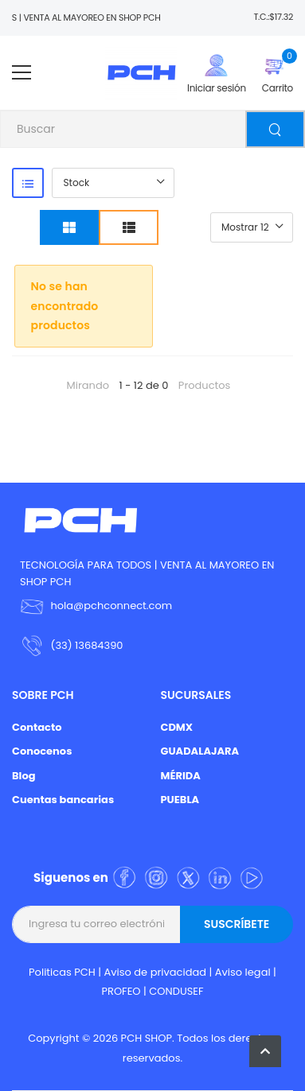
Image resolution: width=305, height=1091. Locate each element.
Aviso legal (243, 972)
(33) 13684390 (86, 645)
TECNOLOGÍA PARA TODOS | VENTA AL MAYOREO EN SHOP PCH (147, 573)
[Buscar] (275, 129)
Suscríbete (236, 924)
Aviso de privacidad (155, 972)
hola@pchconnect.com (111, 605)
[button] (265, 1051)
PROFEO (120, 991)
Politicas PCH (62, 972)
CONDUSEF (176, 991)
